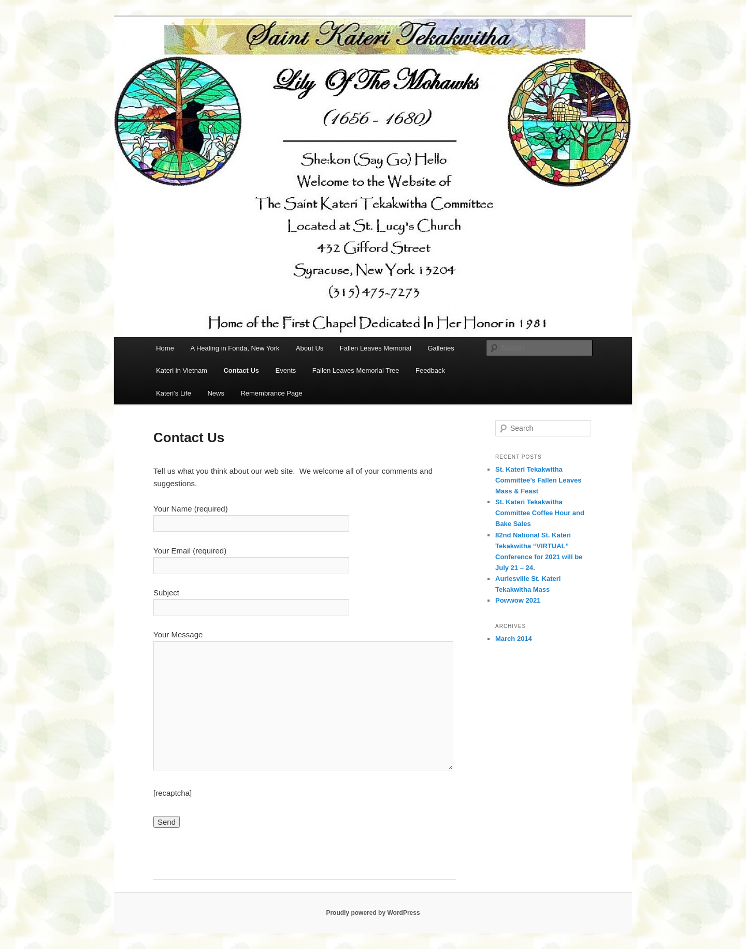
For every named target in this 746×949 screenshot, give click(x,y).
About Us (309, 348)
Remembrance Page (271, 393)
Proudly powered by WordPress (373, 912)
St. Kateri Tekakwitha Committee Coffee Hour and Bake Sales (539, 513)
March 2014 (513, 639)
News (215, 393)
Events (286, 370)
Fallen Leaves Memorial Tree (355, 370)
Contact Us (241, 370)
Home (165, 348)
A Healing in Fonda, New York (234, 348)
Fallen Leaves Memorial (375, 348)
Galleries (440, 348)
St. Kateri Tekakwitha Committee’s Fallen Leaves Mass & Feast (538, 480)
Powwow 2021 (517, 600)
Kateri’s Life (173, 393)
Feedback (430, 370)
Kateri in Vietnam (181, 370)
